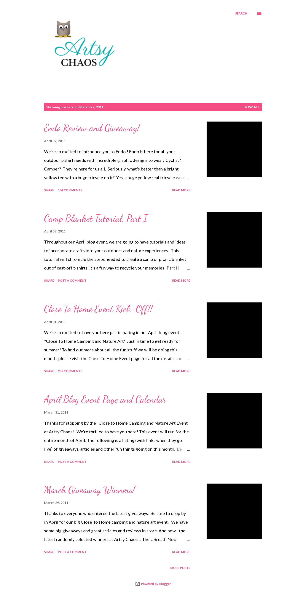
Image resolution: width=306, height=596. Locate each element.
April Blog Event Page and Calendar (105, 399)
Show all (251, 107)
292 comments (70, 371)
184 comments (70, 190)
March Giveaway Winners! (89, 489)
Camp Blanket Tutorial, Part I (96, 218)
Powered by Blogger (153, 584)
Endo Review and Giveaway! (92, 127)
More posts (180, 568)
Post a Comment (72, 280)
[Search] (241, 13)
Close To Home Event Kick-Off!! (98, 308)
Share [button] (49, 190)
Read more (181, 190)
